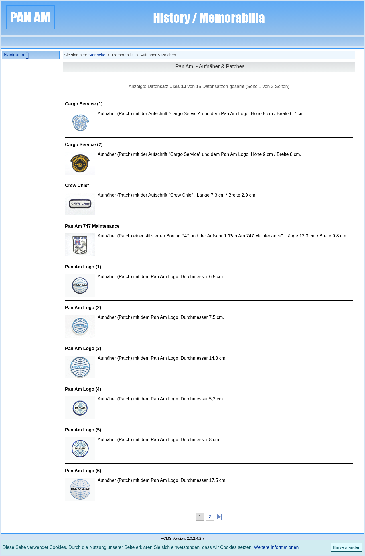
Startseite (96, 55)
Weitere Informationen (276, 547)
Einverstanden (346, 547)
